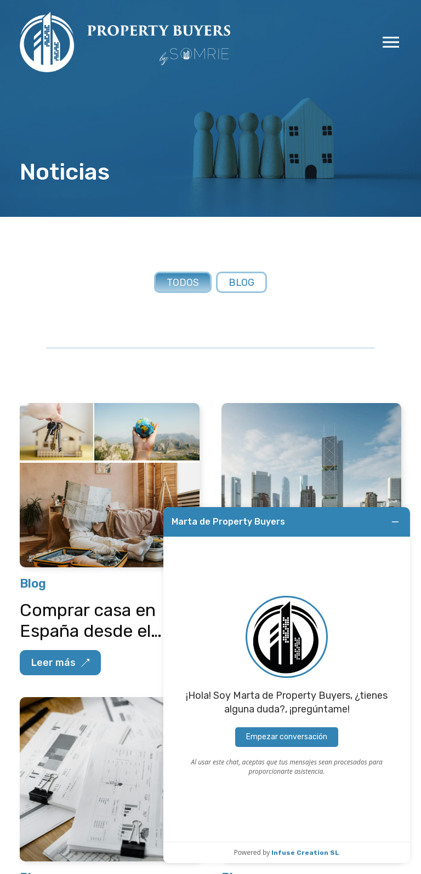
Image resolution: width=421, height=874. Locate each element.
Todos (182, 285)
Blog (242, 285)
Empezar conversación (286, 736)
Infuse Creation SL (305, 852)
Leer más (60, 665)
